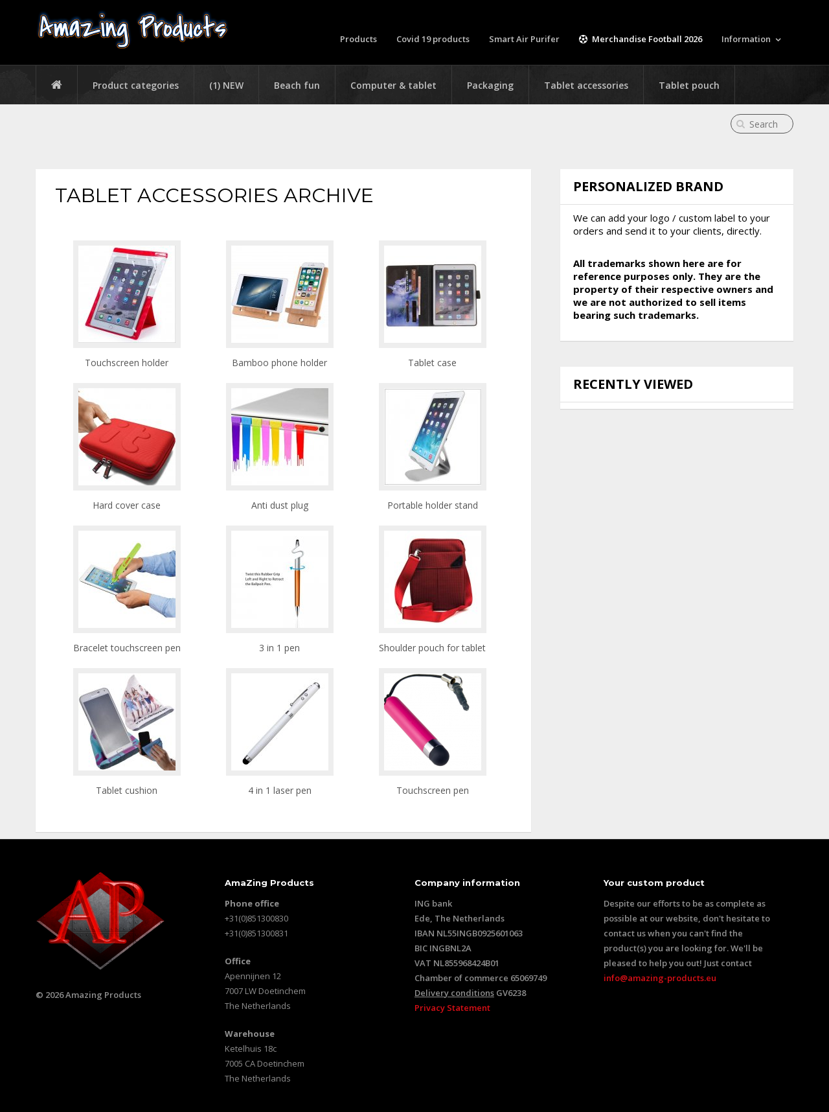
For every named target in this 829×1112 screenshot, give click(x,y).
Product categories (136, 85)
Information (746, 39)
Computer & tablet (393, 85)
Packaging (490, 85)
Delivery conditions (454, 993)
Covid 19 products (433, 39)
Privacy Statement (452, 1008)
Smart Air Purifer (524, 39)
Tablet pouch (689, 85)
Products (358, 39)
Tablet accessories (586, 85)
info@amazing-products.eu (660, 978)
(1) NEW (226, 85)
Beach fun (297, 85)
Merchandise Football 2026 (640, 39)
